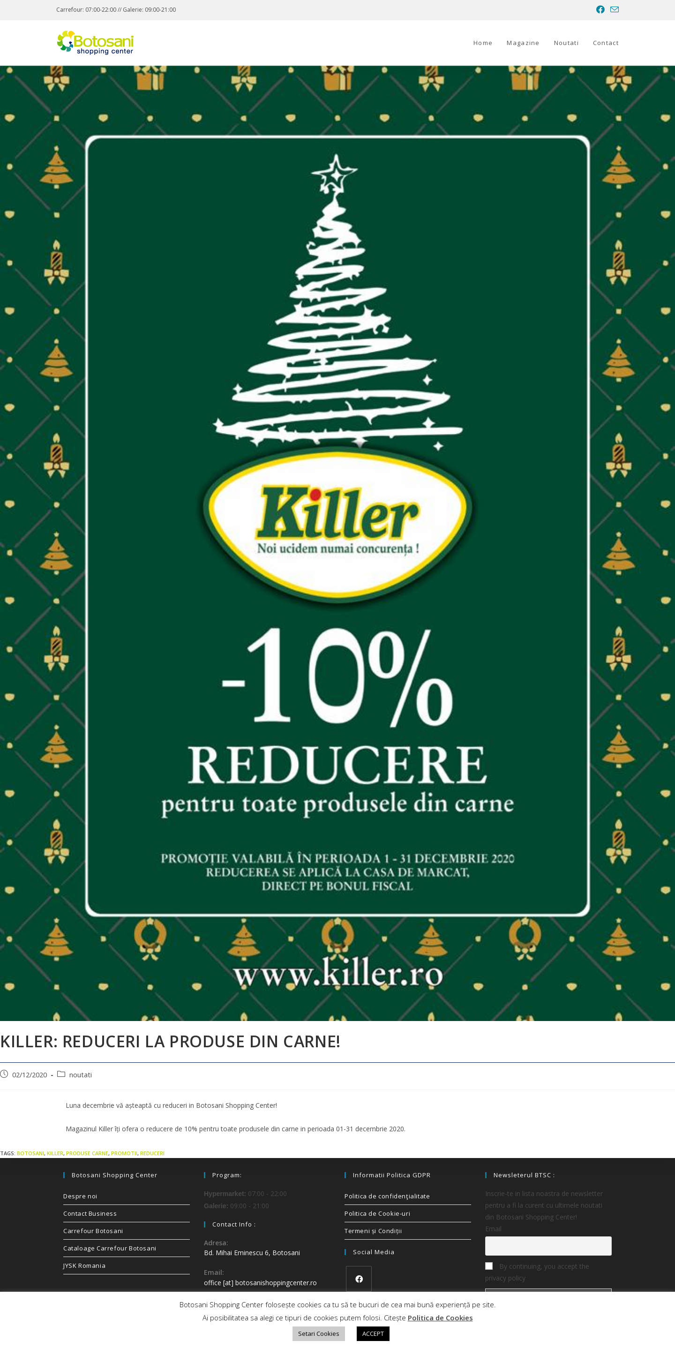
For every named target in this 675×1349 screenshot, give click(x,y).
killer (55, 1153)
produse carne (87, 1153)
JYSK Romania (84, 1265)
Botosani (30, 1153)
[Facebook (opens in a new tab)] (600, 10)
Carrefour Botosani (93, 1231)
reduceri (152, 1153)
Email (493, 1228)
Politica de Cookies (440, 1317)
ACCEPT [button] (373, 1333)
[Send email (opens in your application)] (613, 10)
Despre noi (80, 1196)
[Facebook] (359, 1279)
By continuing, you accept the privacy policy (537, 1272)
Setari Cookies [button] (318, 1333)
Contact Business (90, 1213)
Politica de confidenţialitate (387, 1196)
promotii (124, 1153)
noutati (80, 1074)
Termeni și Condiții (373, 1231)
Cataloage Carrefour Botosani (110, 1248)
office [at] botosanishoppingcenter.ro (260, 1282)
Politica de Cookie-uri (377, 1213)
